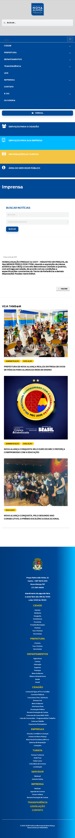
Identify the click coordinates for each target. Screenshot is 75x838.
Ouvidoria (9, 100)
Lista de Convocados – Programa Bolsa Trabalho (37, 718)
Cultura (37, 661)
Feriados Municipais (37, 625)
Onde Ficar (37, 758)
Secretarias (37, 634)
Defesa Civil (37, 700)
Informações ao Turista (24, 154)
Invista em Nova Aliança (37, 736)
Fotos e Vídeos (37, 794)
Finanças (37, 670)
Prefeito (37, 628)
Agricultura (37, 658)
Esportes (37, 667)
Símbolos (37, 613)
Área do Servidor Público (24, 168)
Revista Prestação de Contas (37, 712)
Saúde (37, 679)
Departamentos (13, 59)
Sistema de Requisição (37, 742)
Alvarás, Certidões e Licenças (37, 733)
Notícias (37, 788)
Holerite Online (37, 779)
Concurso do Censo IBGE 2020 (37, 715)
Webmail (37, 776)
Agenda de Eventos (37, 791)
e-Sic (7, 94)
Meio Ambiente (37, 673)
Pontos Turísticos (37, 755)
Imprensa (9, 80)
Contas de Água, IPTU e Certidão (38, 691)
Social (37, 682)
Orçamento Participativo (38, 724)
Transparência (12, 66)
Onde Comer (37, 761)
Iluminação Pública (38, 709)
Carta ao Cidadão (37, 721)
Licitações (37, 745)
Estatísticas (37, 619)
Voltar (62, 289)
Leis (6, 73)
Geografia (37, 616)
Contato (9, 87)
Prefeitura (10, 53)
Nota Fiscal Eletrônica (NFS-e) (37, 739)
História (37, 610)
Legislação (37, 806)
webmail (37, 113)
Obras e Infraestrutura (37, 676)
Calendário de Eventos (37, 764)
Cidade (7, 46)
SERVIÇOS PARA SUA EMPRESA (25, 141)
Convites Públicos (37, 694)
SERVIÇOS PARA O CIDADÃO (24, 127)
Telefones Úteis (37, 706)
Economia (37, 622)
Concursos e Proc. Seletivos (37, 697)
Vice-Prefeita (37, 631)
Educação (37, 664)
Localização (37, 767)
